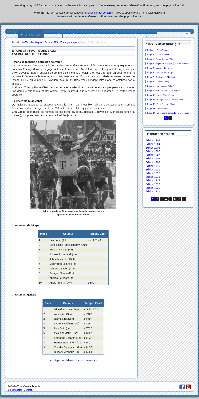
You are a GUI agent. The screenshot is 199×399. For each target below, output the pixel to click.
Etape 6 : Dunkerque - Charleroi (161, 77)
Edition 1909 (152, 162)
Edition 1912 (152, 173)
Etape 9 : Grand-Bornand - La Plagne (163, 90)
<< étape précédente (62, 360)
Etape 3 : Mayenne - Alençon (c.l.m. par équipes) (168, 63)
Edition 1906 (152, 151)
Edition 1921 (152, 191)
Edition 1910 (152, 165)
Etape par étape (68, 42)
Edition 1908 (152, 158)
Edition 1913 (152, 176)
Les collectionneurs (134, 34)
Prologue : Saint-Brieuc (157, 50)
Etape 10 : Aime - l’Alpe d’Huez (160, 95)
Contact (28, 390)
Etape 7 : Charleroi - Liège (158, 82)
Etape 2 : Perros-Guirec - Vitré (160, 59)
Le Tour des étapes (31, 34)
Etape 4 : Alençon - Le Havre (159, 68)
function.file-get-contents (98, 12)
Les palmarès (53, 34)
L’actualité (113, 34)
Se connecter (15, 390)
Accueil (12, 34)
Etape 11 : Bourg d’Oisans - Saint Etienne (165, 99)
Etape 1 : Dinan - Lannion (158, 55)
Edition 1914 (152, 180)
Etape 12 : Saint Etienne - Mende (161, 104)
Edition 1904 (152, 144)
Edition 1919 (152, 184)
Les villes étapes (95, 34)
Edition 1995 (51, 42)
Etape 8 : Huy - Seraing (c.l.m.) (160, 86)
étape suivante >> (86, 360)
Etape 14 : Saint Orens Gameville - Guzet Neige (168, 113)
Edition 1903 (152, 140)
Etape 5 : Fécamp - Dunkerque (160, 72)
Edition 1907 (152, 154)
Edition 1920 (152, 187)
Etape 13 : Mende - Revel (158, 108)
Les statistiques (73, 34)
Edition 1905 (152, 147)
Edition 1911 (152, 169)
